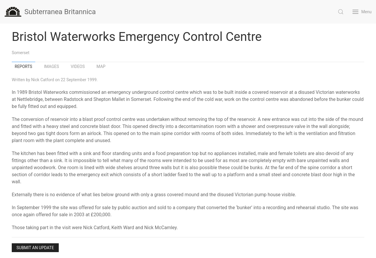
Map (101, 66)
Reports (23, 66)
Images (51, 66)
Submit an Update (35, 247)
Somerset (20, 52)
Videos (78, 66)
